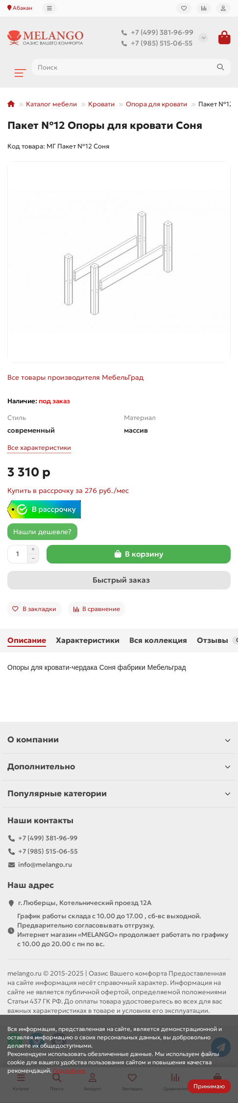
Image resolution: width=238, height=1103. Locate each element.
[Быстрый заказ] (119, 580)
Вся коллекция (158, 640)
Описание (26, 640)
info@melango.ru (45, 864)
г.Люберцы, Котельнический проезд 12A (84, 903)
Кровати (101, 104)
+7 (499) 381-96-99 (155, 32)
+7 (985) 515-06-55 (154, 43)
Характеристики (87, 640)
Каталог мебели (51, 104)
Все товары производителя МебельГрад (75, 377)
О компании (119, 740)
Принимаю (209, 1086)
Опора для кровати (156, 104)
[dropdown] (49, 8)
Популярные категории (119, 793)
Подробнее (69, 1070)
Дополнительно (119, 766)
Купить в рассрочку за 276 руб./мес (68, 490)
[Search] (131, 67)
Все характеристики (39, 447)
